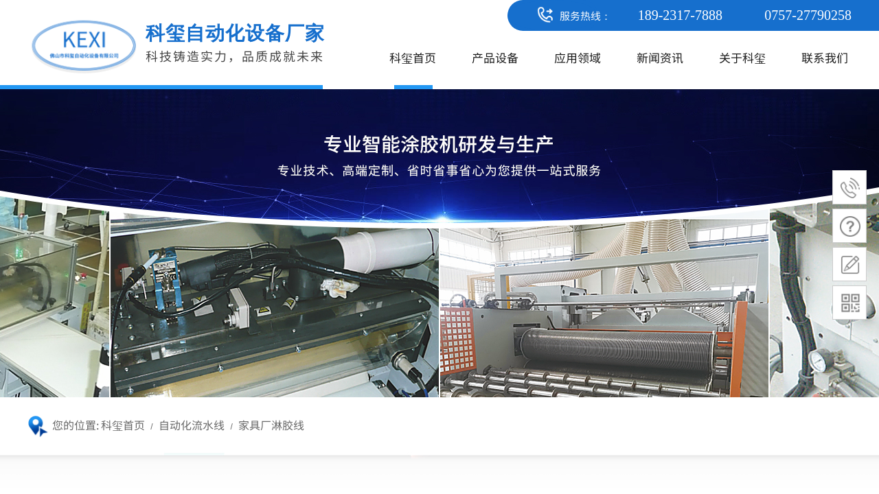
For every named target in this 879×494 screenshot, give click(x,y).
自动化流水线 (192, 424)
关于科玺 (742, 57)
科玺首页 (412, 57)
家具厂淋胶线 (271, 424)
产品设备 (495, 57)
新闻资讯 (660, 57)
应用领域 (577, 57)
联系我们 (824, 57)
